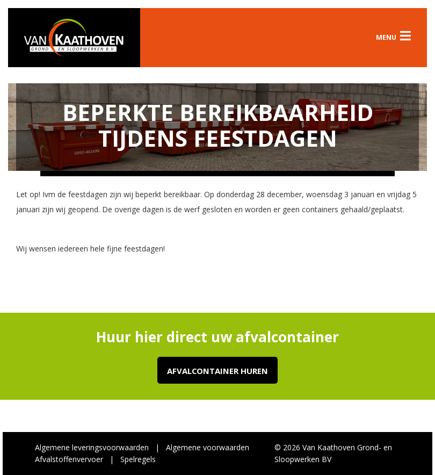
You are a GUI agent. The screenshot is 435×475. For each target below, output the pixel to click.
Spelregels (138, 459)
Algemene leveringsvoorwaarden (92, 447)
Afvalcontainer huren (217, 370)
